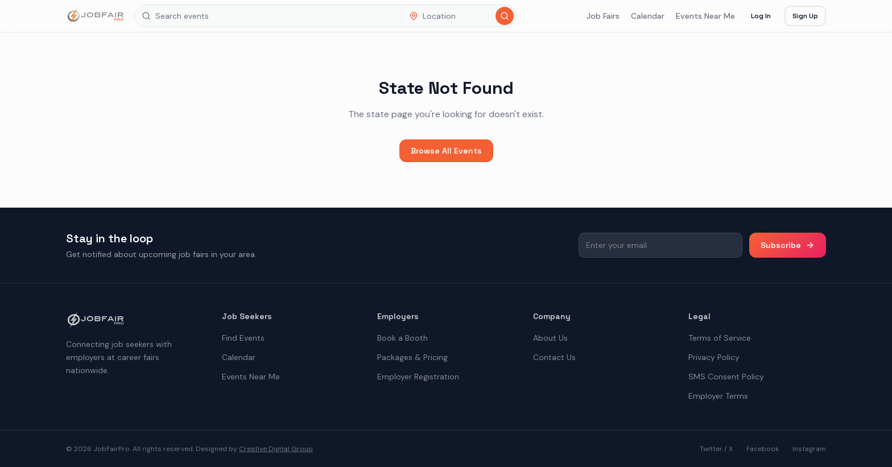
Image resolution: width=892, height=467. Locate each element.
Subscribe (788, 245)
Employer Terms (718, 396)
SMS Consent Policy (726, 376)
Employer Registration (418, 376)
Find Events (243, 338)
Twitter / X (716, 448)
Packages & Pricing (412, 357)
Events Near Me (705, 16)
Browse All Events (446, 151)
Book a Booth (402, 338)
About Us (550, 338)
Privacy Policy (714, 357)
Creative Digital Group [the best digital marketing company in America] (276, 448)
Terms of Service (719, 338)
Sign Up (805, 15)
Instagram (809, 448)
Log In (761, 15)
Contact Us (554, 357)
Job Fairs (603, 16)
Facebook (762, 448)
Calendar (647, 16)
